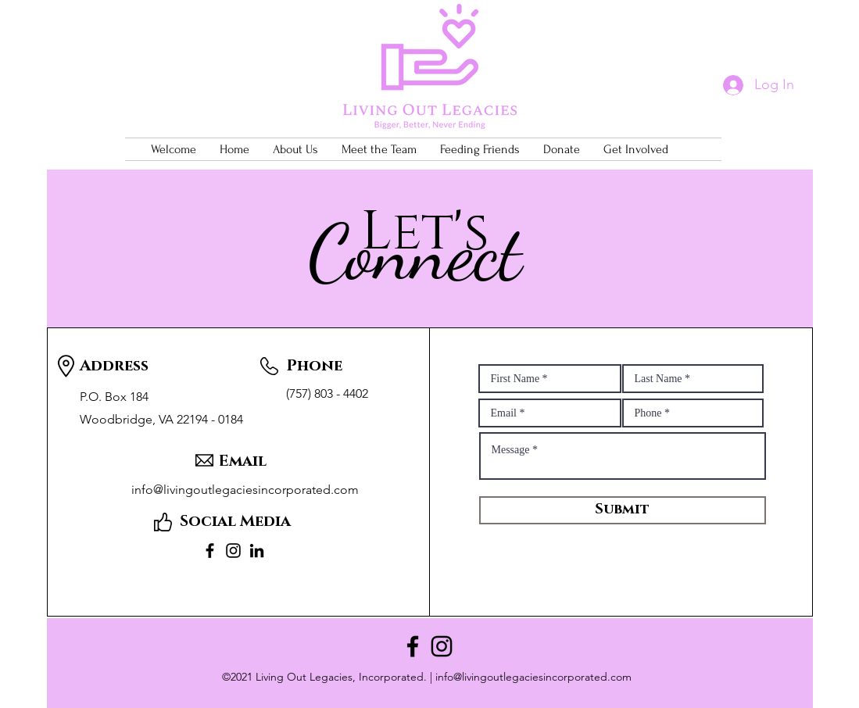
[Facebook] (210, 550)
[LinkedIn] (257, 550)
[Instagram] (233, 550)
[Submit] (622, 510)
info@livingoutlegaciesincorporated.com (533, 677)
